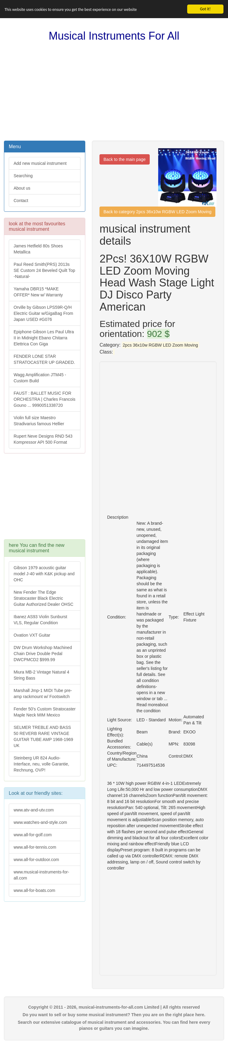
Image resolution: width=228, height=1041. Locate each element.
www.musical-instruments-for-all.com (41, 875)
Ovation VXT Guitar (32, 635)
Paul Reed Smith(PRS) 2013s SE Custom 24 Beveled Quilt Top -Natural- (44, 270)
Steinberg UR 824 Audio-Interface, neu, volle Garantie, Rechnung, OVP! (41, 763)
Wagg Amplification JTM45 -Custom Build (40, 377)
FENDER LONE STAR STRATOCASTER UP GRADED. (44, 359)
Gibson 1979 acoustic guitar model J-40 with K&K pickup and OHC (44, 573)
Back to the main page (124, 159)
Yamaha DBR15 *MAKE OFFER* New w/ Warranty (38, 291)
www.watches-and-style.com (40, 822)
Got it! (205, 8)
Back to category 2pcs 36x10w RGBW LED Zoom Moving (157, 211)
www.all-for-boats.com (34, 890)
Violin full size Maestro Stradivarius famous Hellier (39, 420)
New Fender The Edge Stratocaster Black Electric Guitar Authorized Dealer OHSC (43, 598)
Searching (23, 175)
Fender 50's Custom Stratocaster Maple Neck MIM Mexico (45, 712)
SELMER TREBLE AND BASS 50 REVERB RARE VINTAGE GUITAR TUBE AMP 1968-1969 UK (43, 736)
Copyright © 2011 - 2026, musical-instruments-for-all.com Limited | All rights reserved (114, 1007)
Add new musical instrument (40, 163)
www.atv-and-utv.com (34, 810)
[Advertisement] (114, 91)
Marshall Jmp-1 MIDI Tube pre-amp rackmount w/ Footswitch (43, 693)
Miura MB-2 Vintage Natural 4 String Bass (41, 675)
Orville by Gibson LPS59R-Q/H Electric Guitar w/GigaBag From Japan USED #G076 (43, 313)
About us (22, 188)
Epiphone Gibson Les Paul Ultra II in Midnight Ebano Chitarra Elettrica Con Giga (44, 337)
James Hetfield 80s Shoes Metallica (38, 248)
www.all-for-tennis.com (35, 847)
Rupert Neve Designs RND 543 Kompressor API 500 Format (43, 439)
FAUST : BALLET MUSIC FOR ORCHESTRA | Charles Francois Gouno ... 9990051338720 (44, 399)
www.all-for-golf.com (33, 834)
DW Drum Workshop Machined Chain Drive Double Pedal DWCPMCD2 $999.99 (43, 653)
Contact (21, 200)
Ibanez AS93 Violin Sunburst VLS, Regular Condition (40, 619)
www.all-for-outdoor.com (36, 859)
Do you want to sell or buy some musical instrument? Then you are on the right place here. (114, 1014)
